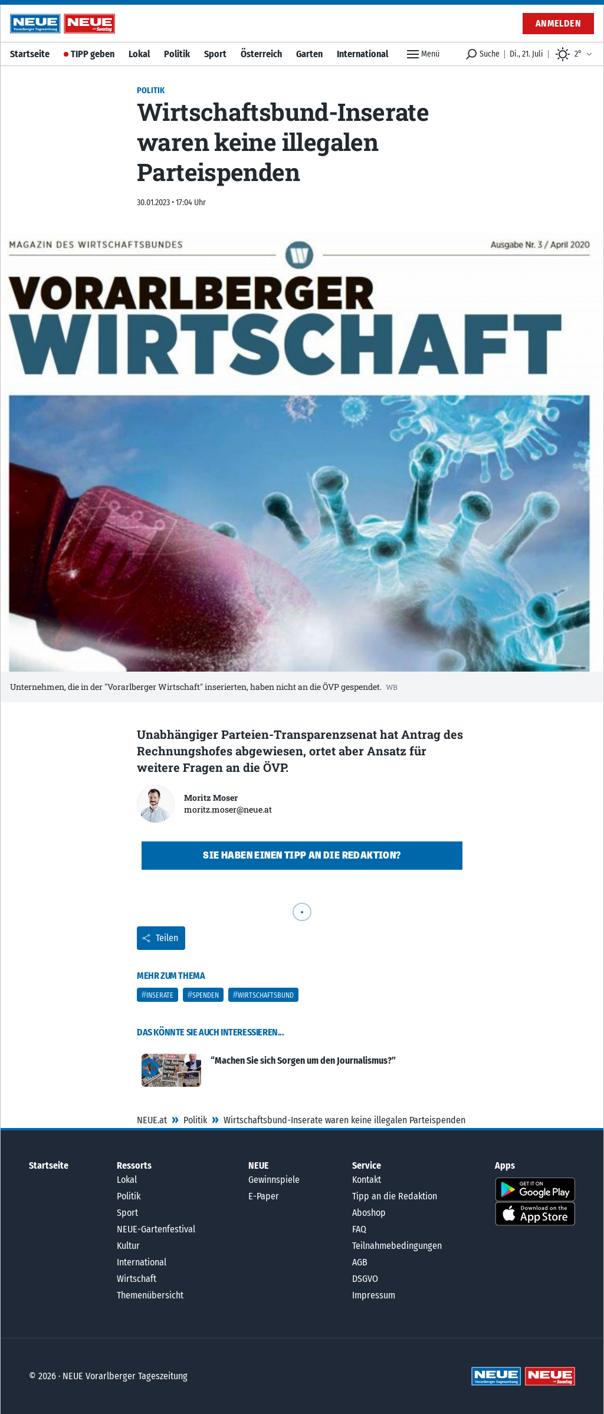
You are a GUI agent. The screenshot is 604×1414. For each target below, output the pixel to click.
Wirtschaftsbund (266, 995)
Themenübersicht (150, 1295)
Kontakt (366, 1179)
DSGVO (365, 1278)
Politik (177, 54)
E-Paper (263, 1196)
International (362, 54)
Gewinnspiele (274, 1179)
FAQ (359, 1229)
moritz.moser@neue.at (228, 809)
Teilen (160, 937)
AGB (359, 1262)
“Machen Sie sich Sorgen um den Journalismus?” (303, 1060)
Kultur (128, 1245)
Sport (215, 54)
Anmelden (558, 23)
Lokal (139, 54)
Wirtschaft (136, 1278)
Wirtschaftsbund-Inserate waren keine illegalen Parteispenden (344, 1120)
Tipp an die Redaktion (394, 1196)
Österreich (261, 54)
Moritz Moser (211, 797)
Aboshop (369, 1212)
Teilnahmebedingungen (397, 1245)
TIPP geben (92, 54)
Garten (309, 54)
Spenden (205, 995)
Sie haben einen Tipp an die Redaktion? (302, 855)
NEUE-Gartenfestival (156, 1229)
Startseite (30, 54)
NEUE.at (152, 1120)
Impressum (373, 1295)
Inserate (159, 995)
